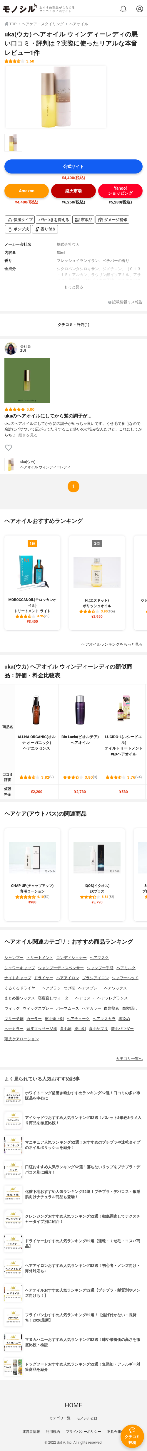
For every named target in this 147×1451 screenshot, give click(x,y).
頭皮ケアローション (21, 1039)
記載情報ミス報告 (125, 302)
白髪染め (111, 1008)
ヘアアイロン (67, 978)
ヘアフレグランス (112, 998)
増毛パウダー (122, 1028)
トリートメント (39, 957)
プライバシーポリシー (83, 1432)
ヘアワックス (115, 988)
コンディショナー (71, 957)
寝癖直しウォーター (55, 998)
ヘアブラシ (51, 988)
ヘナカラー (14, 1028)
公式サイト (73, 166)
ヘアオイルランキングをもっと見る (112, 644)
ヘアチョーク (78, 1018)
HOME (73, 1405)
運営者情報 (31, 1432)
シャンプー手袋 (100, 968)
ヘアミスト (84, 998)
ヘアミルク (126, 968)
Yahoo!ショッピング (120, 191)
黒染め (124, 1018)
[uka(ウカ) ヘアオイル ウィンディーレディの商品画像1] (56, 97)
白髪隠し (130, 1008)
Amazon (26, 190)
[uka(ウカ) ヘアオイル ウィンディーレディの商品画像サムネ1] (13, 143)
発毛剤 (80, 1028)
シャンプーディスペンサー (61, 968)
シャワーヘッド (125, 978)
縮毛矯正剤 (54, 1018)
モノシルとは (87, 1418)
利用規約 (53, 1432)
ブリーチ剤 (14, 1018)
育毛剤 (65, 1028)
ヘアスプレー (89, 988)
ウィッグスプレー (38, 1008)
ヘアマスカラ (104, 1018)
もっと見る (73, 287)
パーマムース (67, 1008)
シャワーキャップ (19, 968)
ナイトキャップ (17, 978)
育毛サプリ (98, 1028)
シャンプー (14, 957)
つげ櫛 (69, 988)
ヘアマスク (99, 957)
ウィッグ (12, 1008)
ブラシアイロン (95, 978)
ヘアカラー (91, 1008)
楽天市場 (73, 190)
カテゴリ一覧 (60, 1418)
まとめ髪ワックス (19, 998)
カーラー (34, 1018)
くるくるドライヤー (21, 988)
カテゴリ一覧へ (129, 1058)
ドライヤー (43, 978)
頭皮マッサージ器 (41, 1028)
